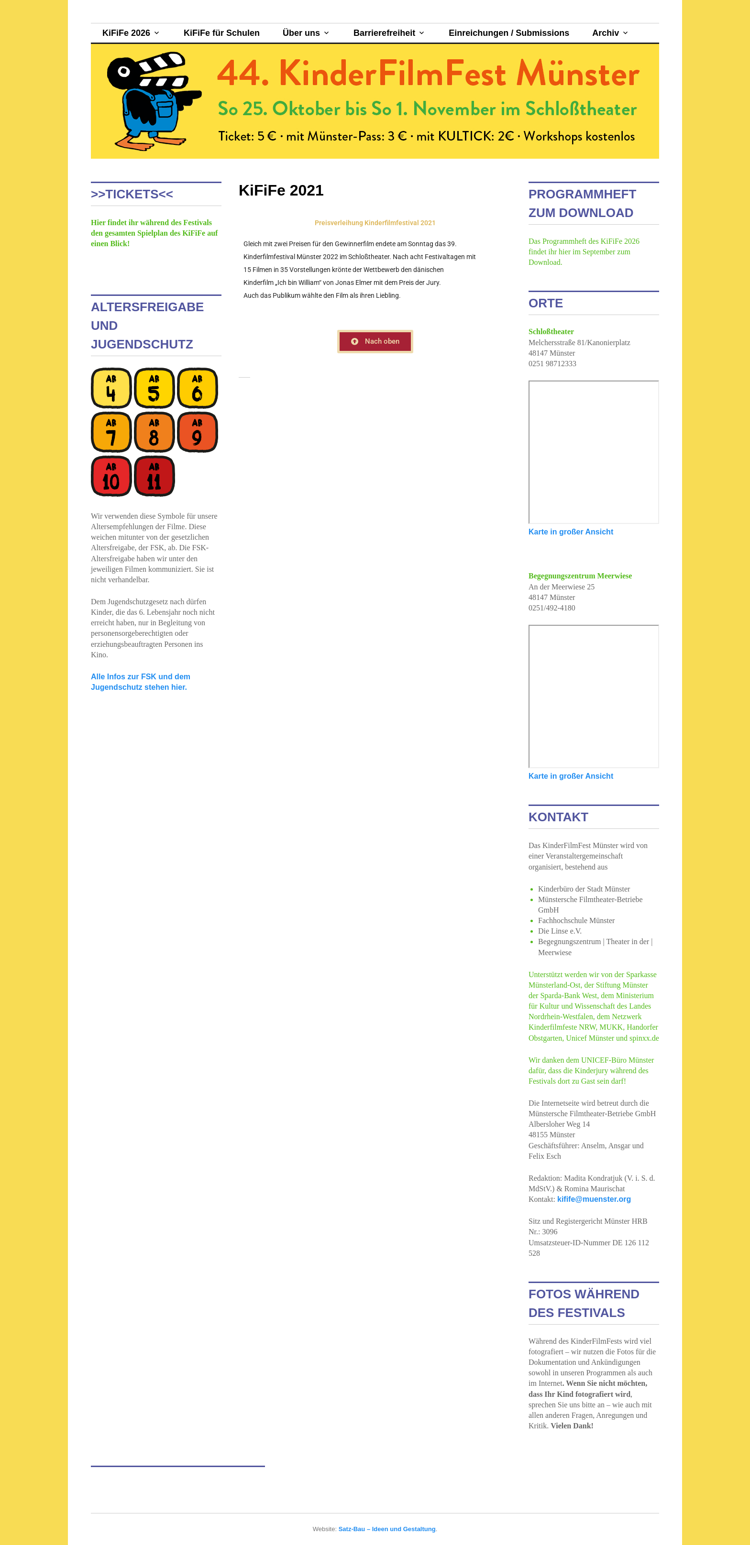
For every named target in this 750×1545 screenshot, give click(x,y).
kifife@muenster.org (594, 1199)
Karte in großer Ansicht (571, 532)
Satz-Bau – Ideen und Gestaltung (387, 1529)
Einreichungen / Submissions (509, 33)
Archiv (605, 33)
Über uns (301, 33)
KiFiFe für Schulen (222, 33)
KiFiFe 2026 (126, 33)
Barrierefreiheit (384, 33)
